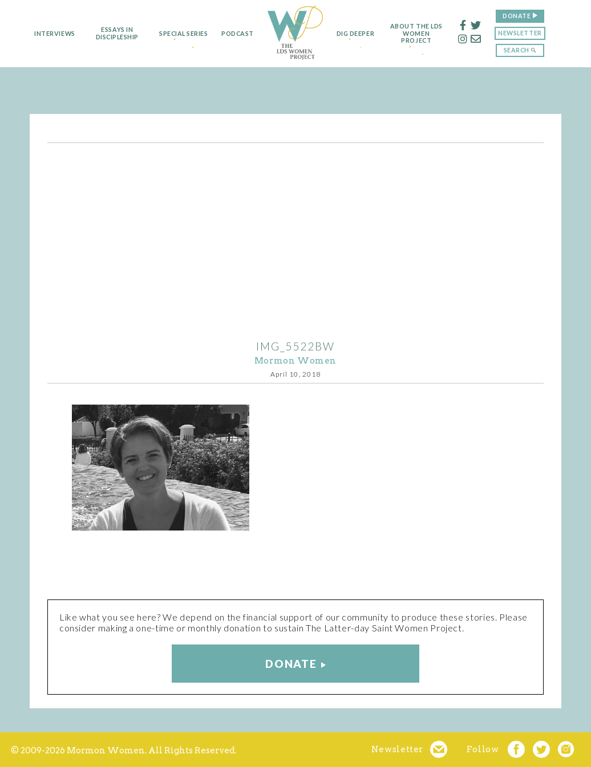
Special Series (173, 33)
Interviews (41, 33)
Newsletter (533, 32)
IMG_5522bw (295, 346)
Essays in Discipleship (103, 33)
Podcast (232, 33)
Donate (530, 15)
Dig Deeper (359, 33)
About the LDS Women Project (430, 33)
